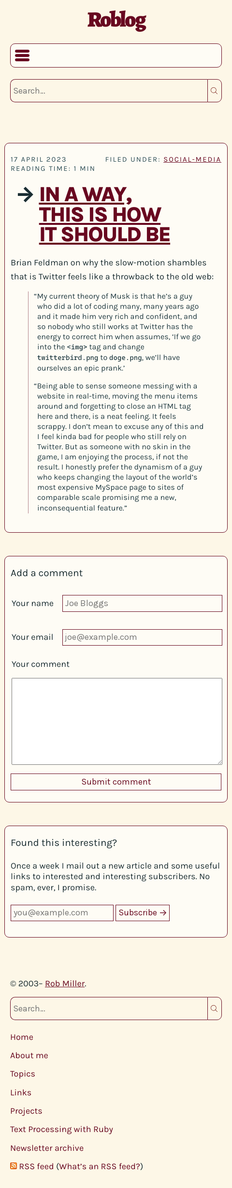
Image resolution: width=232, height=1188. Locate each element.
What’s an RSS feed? (99, 1166)
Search (214, 91)
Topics (22, 1073)
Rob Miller (65, 983)
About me (29, 1055)
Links (20, 1092)
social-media (192, 159)
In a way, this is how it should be (104, 214)
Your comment (41, 664)
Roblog (116, 19)
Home (21, 1037)
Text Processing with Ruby (61, 1129)
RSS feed (36, 1166)
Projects (26, 1110)
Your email (33, 637)
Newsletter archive (47, 1148)
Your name (33, 603)
